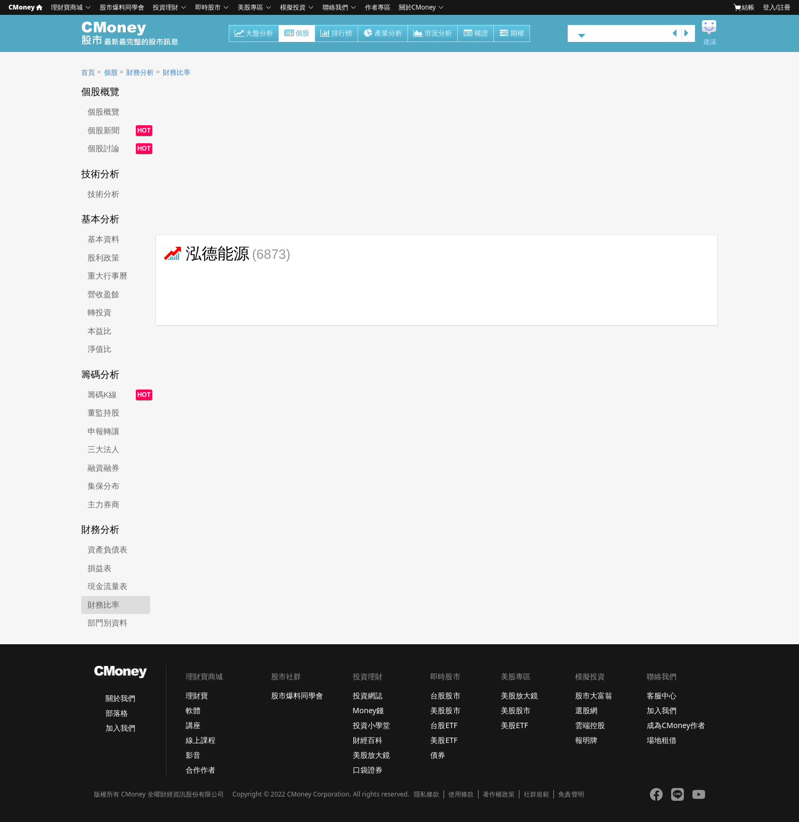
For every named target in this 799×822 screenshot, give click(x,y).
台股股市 (445, 695)
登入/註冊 (777, 7)
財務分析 (140, 72)
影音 (193, 755)
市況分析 (432, 34)
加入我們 (120, 728)
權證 (475, 34)
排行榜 (336, 34)
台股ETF (443, 725)
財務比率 (176, 72)
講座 (193, 725)
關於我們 (120, 698)
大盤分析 (254, 34)
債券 (437, 755)
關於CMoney (417, 7)
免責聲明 (571, 794)
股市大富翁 (593, 695)
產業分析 (382, 34)
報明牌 (586, 740)
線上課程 (200, 740)
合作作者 (200, 770)
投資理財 (165, 7)
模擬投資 (293, 7)
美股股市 (445, 710)
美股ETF (443, 740)
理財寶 (197, 695)
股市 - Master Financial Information (135, 33)
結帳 (743, 7)
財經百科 (368, 740)
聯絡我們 (335, 7)
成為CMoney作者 (676, 725)
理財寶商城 (67, 7)
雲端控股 (590, 725)
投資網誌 (368, 695)
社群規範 (536, 794)
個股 (296, 34)
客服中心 (661, 695)
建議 (710, 42)
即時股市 (208, 7)
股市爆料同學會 (122, 7)
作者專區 (377, 7)
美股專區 (250, 7)
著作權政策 (499, 794)
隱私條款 (426, 794)
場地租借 (661, 740)
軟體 (193, 710)
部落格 (117, 713)
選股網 (586, 710)
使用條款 (461, 794)
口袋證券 (368, 770)
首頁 (88, 72)
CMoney (25, 7)
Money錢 (368, 710)
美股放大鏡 (371, 755)
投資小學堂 (371, 725)
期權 (511, 34)
